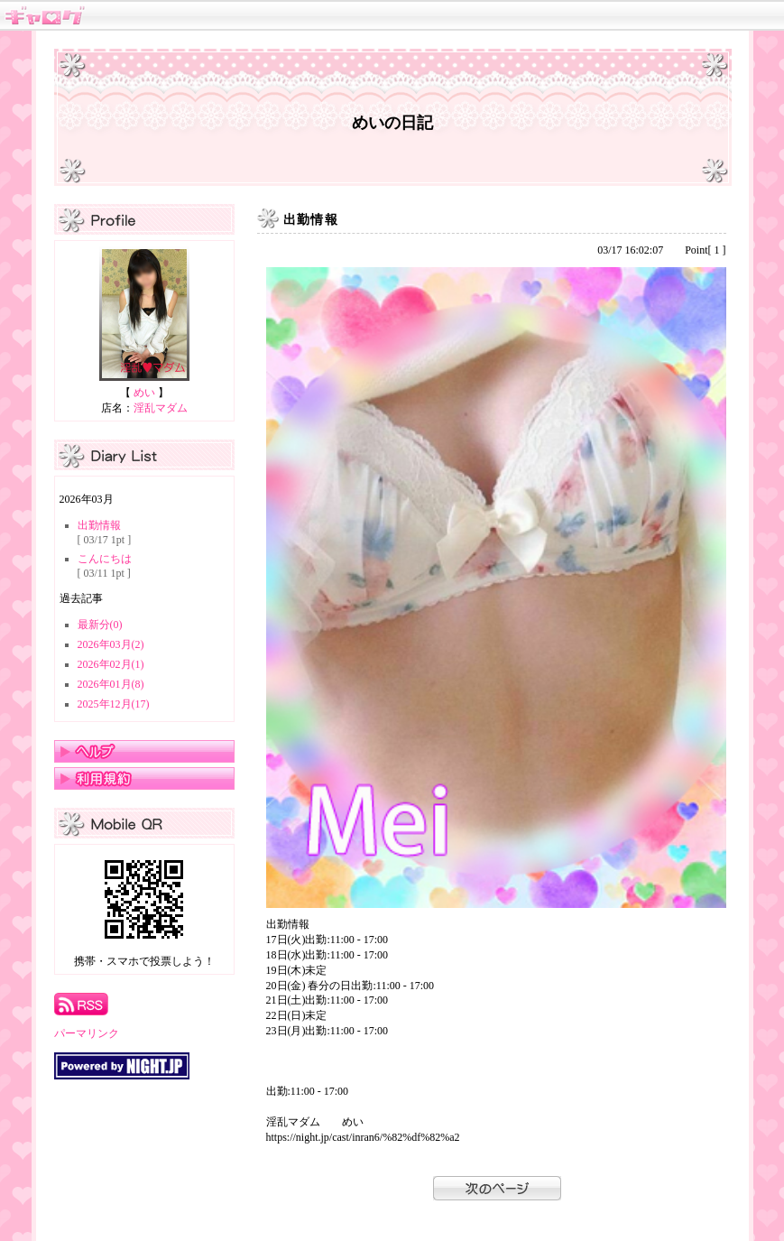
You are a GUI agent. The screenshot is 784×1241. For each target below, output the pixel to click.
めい (144, 392)
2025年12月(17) (114, 704)
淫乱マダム (161, 408)
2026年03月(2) (111, 644)
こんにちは (105, 558)
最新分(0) (100, 624)
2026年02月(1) (111, 664)
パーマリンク (86, 1033)
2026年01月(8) (111, 684)
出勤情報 (99, 525)
